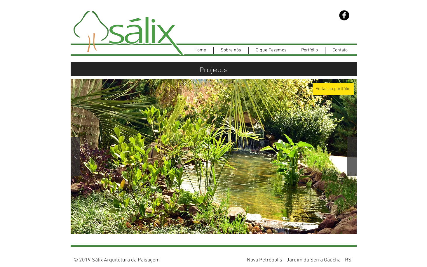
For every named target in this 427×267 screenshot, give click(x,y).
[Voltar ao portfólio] (333, 89)
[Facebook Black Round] (344, 15)
